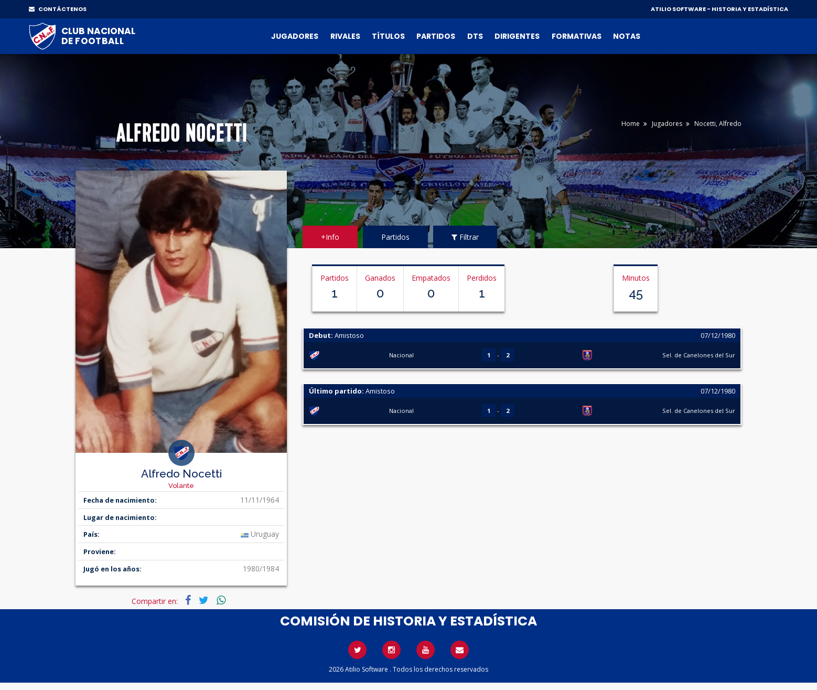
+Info (330, 237)
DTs (475, 36)
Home (630, 123)
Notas (626, 36)
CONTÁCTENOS (58, 9)
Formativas (576, 36)
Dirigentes (517, 36)
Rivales (345, 36)
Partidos (435, 36)
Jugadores (294, 36)
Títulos (388, 36)
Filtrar (465, 237)
